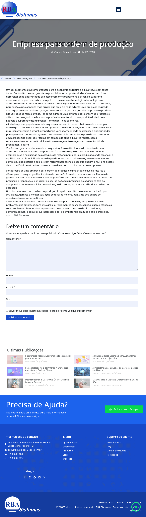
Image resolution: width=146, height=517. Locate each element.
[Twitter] (44, 477)
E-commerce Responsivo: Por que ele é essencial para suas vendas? (48, 398)
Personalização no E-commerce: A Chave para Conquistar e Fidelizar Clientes (46, 409)
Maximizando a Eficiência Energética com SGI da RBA (115, 421)
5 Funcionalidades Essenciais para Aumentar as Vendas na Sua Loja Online (114, 398)
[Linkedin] (39, 477)
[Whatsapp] (25, 477)
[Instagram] (30, 477)
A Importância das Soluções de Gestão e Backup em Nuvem (115, 409)
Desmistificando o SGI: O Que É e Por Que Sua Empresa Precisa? (47, 421)
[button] (118, 9)
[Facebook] (35, 477)
